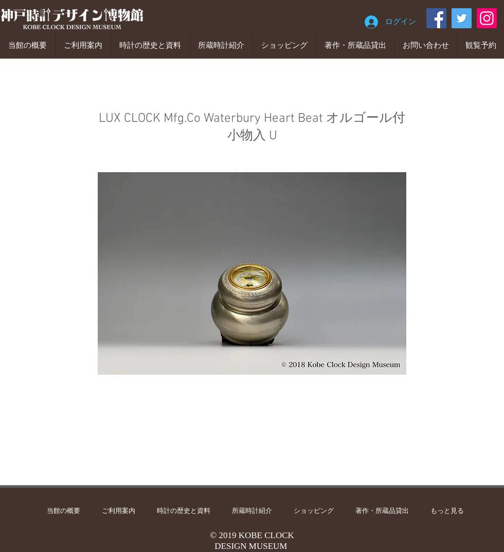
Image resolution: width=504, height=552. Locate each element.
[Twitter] (462, 18)
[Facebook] (436, 18)
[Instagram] (487, 18)
